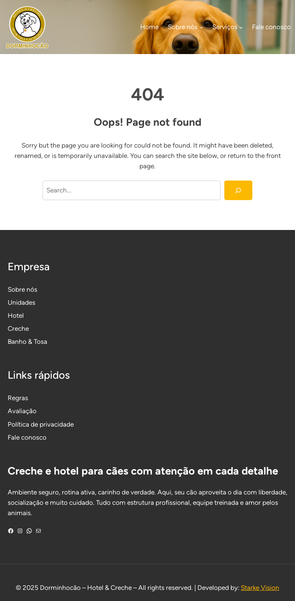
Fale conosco (27, 437)
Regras (18, 398)
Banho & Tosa (27, 341)
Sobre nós (22, 289)
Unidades (21, 302)
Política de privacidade (41, 424)
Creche (18, 328)
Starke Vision (260, 587)
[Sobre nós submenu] (201, 27)
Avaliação (22, 411)
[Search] (238, 190)
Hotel (16, 315)
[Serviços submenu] (241, 27)
